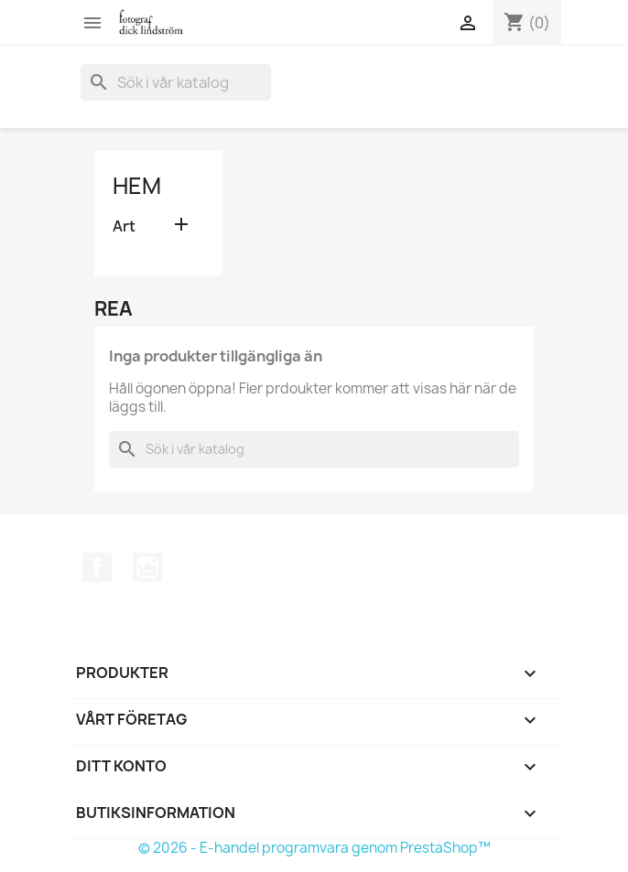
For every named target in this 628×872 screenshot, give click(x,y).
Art (124, 226)
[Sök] (176, 82)
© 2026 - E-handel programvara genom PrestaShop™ (314, 847)
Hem (137, 185)
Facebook (97, 567)
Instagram (147, 567)
